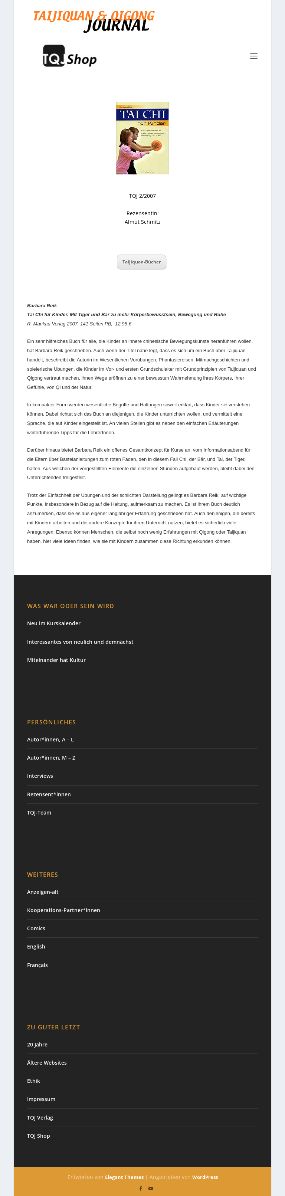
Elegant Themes (124, 1177)
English (36, 946)
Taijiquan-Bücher (141, 262)
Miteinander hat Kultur (56, 659)
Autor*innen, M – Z (51, 757)
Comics (36, 928)
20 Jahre (37, 1044)
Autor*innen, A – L (50, 739)
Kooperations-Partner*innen (63, 910)
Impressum (41, 1098)
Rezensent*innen (49, 794)
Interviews (40, 775)
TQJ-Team (39, 812)
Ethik (33, 1080)
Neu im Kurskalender (54, 623)
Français (37, 965)
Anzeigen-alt (43, 891)
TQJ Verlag (40, 1117)
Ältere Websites (47, 1062)
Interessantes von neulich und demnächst (80, 641)
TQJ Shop (38, 1135)
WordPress (205, 1177)
